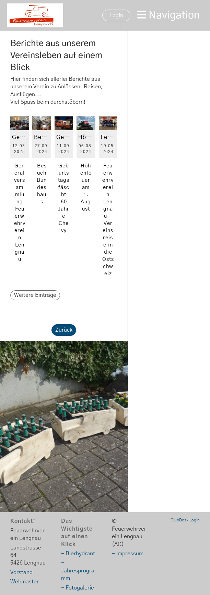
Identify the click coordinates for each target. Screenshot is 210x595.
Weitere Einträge (35, 295)
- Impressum (127, 553)
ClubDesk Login (185, 520)
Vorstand (21, 572)
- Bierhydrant (78, 553)
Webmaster (24, 581)
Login (116, 15)
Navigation (168, 15)
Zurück (63, 330)
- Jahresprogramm (77, 570)
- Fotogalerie (77, 588)
